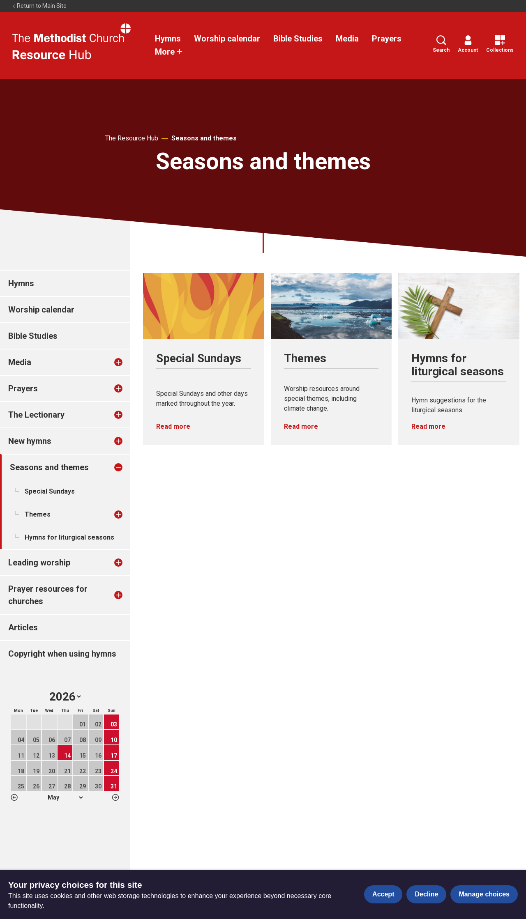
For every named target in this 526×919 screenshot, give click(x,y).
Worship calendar (227, 39)
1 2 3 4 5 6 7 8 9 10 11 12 (65, 797)
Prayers (386, 39)
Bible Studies (298, 39)
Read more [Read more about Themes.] (301, 426)
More (169, 52)
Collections (500, 44)
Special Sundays (50, 491)
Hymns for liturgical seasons (69, 537)
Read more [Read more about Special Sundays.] (173, 426)
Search (441, 44)
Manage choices (484, 894)
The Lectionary (36, 415)
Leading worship (39, 562)
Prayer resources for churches (48, 595)
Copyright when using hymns (62, 654)
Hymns (168, 39)
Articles (23, 627)
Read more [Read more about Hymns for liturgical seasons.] (428, 426)
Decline (426, 894)
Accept (383, 894)
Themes (38, 514)
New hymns (29, 441)
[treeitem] (127, 362)
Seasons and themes (204, 138)
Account (468, 44)
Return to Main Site (39, 5)
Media (347, 39)
